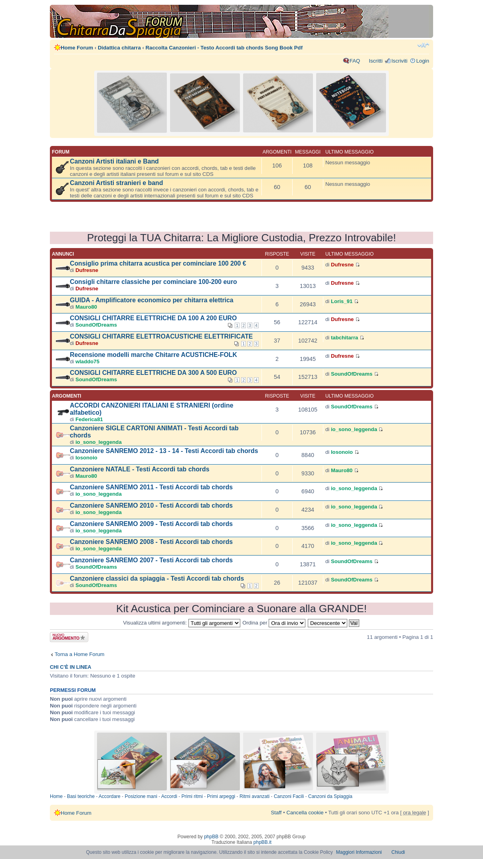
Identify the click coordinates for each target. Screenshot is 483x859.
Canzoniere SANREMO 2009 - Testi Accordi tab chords (151, 523)
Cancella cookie (304, 813)
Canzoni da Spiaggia (330, 796)
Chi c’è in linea (70, 667)
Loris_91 (341, 301)
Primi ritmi (192, 796)
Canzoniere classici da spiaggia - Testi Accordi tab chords (157, 578)
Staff (276, 813)
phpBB (211, 836)
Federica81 (89, 419)
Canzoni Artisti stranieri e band (116, 182)
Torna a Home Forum (80, 654)
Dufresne (86, 270)
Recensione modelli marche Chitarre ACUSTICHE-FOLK (153, 354)
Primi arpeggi (221, 796)
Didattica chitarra (119, 48)
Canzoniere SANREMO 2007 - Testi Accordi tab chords (151, 560)
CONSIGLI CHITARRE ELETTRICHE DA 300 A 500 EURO (153, 372)
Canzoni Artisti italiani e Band (114, 161)
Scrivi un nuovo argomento (69, 637)
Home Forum (77, 48)
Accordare (110, 796)
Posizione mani (141, 796)
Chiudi (398, 852)
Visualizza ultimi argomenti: (181, 623)
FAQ (355, 61)
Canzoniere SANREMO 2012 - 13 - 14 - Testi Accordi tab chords (164, 450)
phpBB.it (262, 842)
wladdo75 (87, 361)
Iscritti (375, 61)
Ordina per (273, 623)
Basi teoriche (81, 796)
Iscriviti (399, 61)
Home (56, 796)
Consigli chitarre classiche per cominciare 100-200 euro (153, 281)
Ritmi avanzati (254, 796)
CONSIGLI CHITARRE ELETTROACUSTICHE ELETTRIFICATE (161, 336)
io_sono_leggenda (98, 442)
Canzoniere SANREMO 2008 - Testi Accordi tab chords (151, 541)
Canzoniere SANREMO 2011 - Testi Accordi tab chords (151, 487)
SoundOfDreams (96, 325)
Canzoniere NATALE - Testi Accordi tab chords (139, 469)
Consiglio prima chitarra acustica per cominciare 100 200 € (158, 263)
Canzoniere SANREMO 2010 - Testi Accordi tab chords (151, 505)
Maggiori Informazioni (359, 852)
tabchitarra (344, 338)
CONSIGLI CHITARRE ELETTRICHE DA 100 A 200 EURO (153, 318)
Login (422, 61)
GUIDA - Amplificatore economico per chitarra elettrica (152, 300)
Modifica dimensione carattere (423, 45)
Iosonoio (86, 458)
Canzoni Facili (289, 796)
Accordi (169, 796)
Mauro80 (86, 307)
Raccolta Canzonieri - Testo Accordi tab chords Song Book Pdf (224, 48)
